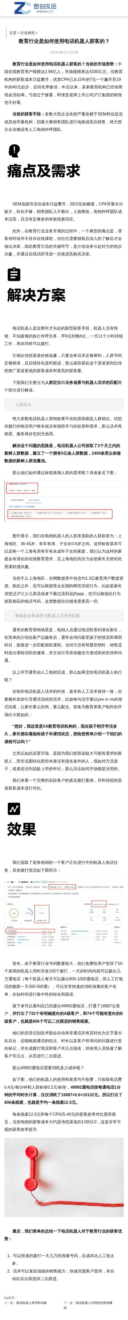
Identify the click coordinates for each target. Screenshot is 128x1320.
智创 (34, 8)
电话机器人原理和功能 (31, 1303)
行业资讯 (28, 33)
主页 (12, 33)
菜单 (110, 7)
